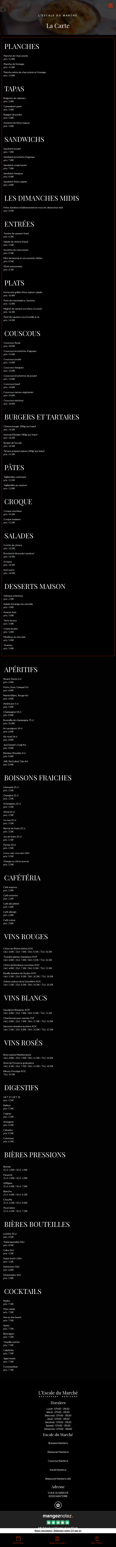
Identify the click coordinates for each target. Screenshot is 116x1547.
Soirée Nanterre (58, 1469)
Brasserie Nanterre (58, 1443)
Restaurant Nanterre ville (58, 1478)
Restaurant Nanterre (58, 1452)
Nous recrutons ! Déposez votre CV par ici (58, 1530)
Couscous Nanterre (58, 1460)
